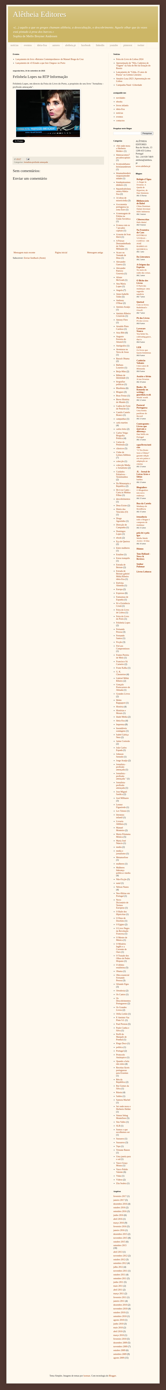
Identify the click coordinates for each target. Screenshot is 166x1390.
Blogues (120, 392)
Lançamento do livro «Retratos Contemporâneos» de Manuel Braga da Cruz (50, 59)
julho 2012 (118, 1267)
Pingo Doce (121, 1043)
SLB (118, 1126)
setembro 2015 (120, 1245)
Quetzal (140, 302)
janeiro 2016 (118, 1230)
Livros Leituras (144, 572)
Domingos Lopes (120, 532)
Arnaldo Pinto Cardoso (122, 327)
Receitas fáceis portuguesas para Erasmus (123, 1070)
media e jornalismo (121, 852)
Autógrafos (121, 346)
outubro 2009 (119, 1350)
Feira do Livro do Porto (122, 617)
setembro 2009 (120, 1354)
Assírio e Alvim (144, 376)
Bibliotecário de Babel (143, 202)
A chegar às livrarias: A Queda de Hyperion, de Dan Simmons (143, 187)
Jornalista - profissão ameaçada (121, 767)
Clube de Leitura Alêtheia (123, 453)
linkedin (100, 45)
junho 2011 (118, 1282)
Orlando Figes (122, 984)
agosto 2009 (118, 1358)
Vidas (118, 1176)
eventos (28, 45)
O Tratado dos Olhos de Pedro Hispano (123, 958)
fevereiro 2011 (119, 1297)
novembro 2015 (120, 1238)
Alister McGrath (120, 278)
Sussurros (120, 1142)
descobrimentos (123, 499)
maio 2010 (118, 1327)
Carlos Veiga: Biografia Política (122, 435)
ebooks (119, 101)
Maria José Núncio (121, 842)
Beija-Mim (121, 371)
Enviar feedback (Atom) (35, 258)
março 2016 (118, 1223)
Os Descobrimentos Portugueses (123, 1001)
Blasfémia (120, 388)
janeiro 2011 (118, 1301)
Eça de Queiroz (123, 541)
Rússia (119, 1092)
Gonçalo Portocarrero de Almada (123, 687)
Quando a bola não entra (122, 1062)
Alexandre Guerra (120, 263)
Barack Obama (123, 358)
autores (56, 45)
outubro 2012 (119, 1259)
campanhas (121, 419)
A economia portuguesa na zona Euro (122, 207)
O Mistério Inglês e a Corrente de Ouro (121, 948)
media (119, 847)
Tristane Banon (123, 1150)
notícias (15, 45)
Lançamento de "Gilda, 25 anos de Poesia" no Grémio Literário (131, 73)
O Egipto (120, 924)
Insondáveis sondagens (121, 729)
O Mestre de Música (121, 938)
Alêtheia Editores (39, 14)
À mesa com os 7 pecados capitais (123, 228)
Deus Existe (121, 505)
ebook (119, 538)
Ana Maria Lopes (121, 285)
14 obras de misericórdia (121, 199)
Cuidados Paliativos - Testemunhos (122, 474)
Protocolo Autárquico (121, 1056)
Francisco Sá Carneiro (122, 662)
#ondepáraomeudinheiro (123, 183)
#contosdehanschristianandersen (123, 165)
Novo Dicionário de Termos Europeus (122, 904)
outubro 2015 (119, 1242)
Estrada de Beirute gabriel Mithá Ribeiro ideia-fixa (123, 575)
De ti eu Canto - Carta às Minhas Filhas (123, 493)
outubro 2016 (119, 1207)
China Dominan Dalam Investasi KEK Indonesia (143, 209)
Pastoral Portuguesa (142, 406)
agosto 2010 (118, 1320)
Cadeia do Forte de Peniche (123, 407)
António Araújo (123, 307)
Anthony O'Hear (120, 301)
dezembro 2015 (120, 1234)
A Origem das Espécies (143, 265)
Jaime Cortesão (123, 741)
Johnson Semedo (120, 755)
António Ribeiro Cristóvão (123, 314)
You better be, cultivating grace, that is (144, 337)
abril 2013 (117, 1252)
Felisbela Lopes (123, 623)
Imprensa (120, 724)
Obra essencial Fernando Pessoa (122, 978)
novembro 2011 (120, 1271)
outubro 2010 (119, 1312)
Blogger (112, 1376)
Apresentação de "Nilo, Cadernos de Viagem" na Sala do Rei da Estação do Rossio (133, 66)
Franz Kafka (121, 668)
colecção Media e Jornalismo (123, 466)
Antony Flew (122, 320)
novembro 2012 (120, 1256)
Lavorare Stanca (141, 329)
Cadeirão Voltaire (141, 361)
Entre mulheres (123, 548)
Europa (119, 589)
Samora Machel (123, 1100)
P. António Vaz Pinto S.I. (122, 1018)
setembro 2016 (120, 1211)
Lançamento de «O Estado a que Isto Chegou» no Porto (40, 63)
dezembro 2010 (120, 1305)
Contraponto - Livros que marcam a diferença (143, 428)
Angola (119, 290)
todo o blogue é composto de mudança (143, 522)
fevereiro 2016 (119, 1226)
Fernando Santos (120, 637)
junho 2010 (118, 1324)
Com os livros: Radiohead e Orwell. (143, 307)
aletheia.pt (70, 45)
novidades (120, 98)
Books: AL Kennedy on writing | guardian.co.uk (144, 391)
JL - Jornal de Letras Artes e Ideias (143, 474)
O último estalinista (120, 966)
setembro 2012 (120, 1263)
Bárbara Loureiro (120, 366)
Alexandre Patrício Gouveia (120, 271)
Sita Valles (121, 1122)
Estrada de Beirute (121, 566)
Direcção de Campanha (121, 526)
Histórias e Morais (121, 711)
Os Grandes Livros (121, 1008)
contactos (120, 120)
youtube (114, 45)
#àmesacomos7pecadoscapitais (123, 156)
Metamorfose (122, 857)
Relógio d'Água (144, 179)
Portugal (120, 1051)
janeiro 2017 (118, 1200)
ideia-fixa (42, 45)
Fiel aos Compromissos (123, 647)
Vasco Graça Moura (121, 1164)
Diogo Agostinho (120, 519)
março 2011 (118, 1293)
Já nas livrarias (143, 379)
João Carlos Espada (121, 749)
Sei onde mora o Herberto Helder (123, 1107)
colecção (120, 461)
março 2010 (118, 1335)
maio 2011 (118, 1286)
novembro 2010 (120, 1308)
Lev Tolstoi (121, 811)
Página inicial (61, 252)
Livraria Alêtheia (120, 822)
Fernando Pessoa (120, 630)
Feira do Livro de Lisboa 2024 (129, 59)
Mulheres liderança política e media (123, 870)
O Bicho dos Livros (142, 281)
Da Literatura (143, 257)
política (119, 1047)
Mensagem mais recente (24, 252)
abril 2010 (117, 1331)
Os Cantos (120, 994)
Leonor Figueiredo (121, 806)
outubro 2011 (119, 1274)
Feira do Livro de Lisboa (122, 611)
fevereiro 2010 (119, 1339)
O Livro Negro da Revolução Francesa (122, 931)
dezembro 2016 (120, 1204)
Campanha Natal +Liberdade (129, 85)
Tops (118, 1146)
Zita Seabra (121, 1183)
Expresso (120, 593)
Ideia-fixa (120, 720)
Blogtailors (142, 487)
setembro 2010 (120, 1316)
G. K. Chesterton (121, 673)
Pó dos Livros (143, 318)
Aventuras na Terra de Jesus (122, 350)
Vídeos (119, 1180)
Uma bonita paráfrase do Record (142, 413)
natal (118, 883)
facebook (86, 45)
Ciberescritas (143, 219)
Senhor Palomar (141, 565)
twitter (141, 45)
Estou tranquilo (123, 558)
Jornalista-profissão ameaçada (36, 162)
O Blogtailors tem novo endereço (142, 493)
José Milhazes (122, 798)
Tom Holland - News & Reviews (144, 556)
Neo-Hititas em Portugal (123, 894)
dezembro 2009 (120, 1343)
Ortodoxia (120, 990)
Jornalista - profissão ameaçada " (121, 776)
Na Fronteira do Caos (143, 231)
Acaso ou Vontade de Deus (121, 255)
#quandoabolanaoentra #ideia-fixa (123, 191)
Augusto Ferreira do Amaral (121, 339)
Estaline (119, 554)
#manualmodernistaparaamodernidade (123, 176)
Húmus (140, 549)
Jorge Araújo (122, 760)
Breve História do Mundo (122, 400)
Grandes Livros (123, 694)
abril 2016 (117, 1219)
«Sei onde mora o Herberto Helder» (123, 148)
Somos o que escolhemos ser (123, 1131)
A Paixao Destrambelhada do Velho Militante (123, 245)
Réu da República (120, 1080)
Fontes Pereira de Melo (122, 656)
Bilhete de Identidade (121, 376)
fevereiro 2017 (119, 1196)
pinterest (127, 45)
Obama (119, 971)
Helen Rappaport (120, 701)
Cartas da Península (120, 443)
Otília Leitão (122, 1014)
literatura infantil (120, 816)
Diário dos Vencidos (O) (122, 510)
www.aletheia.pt (143, 166)
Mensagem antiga (95, 252)
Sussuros (120, 1139)
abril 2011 (117, 1290)
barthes (140, 479)
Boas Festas (121, 395)
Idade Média (121, 717)
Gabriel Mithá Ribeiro (122, 679)
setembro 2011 (119, 1278)
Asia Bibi (120, 333)
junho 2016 (118, 1215)
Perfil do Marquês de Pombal (121, 1037)
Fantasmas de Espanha (122, 598)
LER (139, 347)
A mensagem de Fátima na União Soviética (123, 216)
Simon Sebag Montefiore (122, 1116)
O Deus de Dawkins (121, 919)
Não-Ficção (121, 879)
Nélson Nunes (122, 887)
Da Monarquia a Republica (123, 484)
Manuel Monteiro (120, 829)
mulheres (120, 864)
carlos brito (121, 429)
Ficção (119, 642)
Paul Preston (121, 1024)
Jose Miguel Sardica (121, 793)
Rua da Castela (144, 503)
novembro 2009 (120, 1346)
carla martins (122, 423)
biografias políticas (120, 383)
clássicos (120, 448)
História (119, 706)
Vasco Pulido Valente (122, 1170)
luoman (86, 1376)
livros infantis (122, 105)
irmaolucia (142, 517)
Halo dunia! (142, 222)
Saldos (119, 1096)
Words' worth (142, 397)
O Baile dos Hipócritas (121, 913)
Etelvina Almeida (120, 584)
